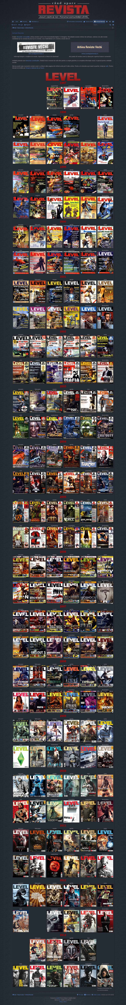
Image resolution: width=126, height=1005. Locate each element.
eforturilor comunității (23, 37)
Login (21, 25)
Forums (24, 21)
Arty (59, 999)
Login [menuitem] (110, 22)
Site (17, 21)
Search (15, 25)
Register (28, 25)
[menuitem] (75, 21)
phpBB (57, 998)
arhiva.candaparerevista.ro (90, 48)
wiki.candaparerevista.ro (36, 48)
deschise (28, 60)
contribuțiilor (35, 60)
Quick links (13, 22)
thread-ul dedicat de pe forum (35, 68)
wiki (107, 66)
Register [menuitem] (113, 22)
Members (34, 21)
